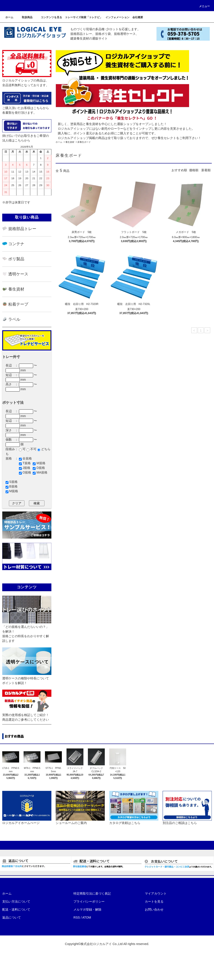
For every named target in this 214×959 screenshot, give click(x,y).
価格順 (193, 170)
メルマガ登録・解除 (87, 909)
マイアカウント (156, 893)
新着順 (206, 170)
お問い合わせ (154, 909)
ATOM (86, 917)
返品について (11, 917)
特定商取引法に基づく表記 (92, 893)
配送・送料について (16, 909)
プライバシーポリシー (89, 901)
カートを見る (154, 901)
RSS (76, 917)
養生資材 (69, 142)
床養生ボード (84, 142)
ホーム (59, 142)
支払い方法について (16, 901)
